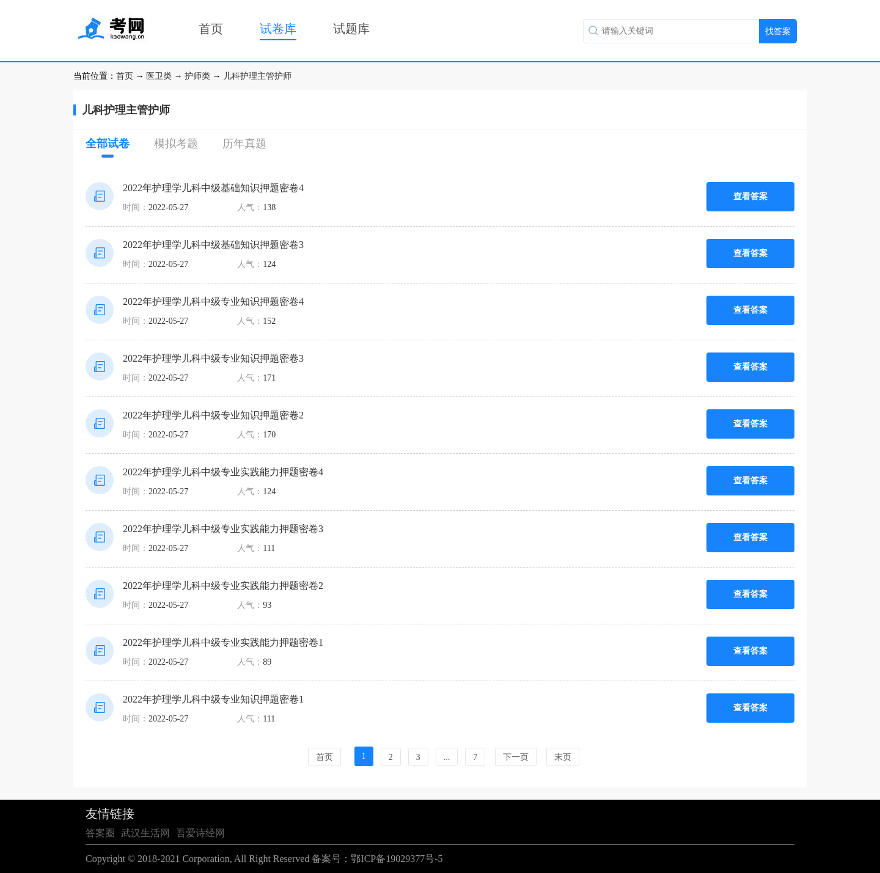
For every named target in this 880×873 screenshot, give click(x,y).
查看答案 (750, 196)
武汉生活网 (145, 833)
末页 (562, 757)
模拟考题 (176, 143)
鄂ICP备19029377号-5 (396, 858)
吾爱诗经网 (200, 833)
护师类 (197, 76)
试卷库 (278, 28)
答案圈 (100, 833)
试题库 (351, 28)
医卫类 (159, 76)
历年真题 (244, 143)
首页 (211, 28)
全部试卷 (108, 147)
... (447, 757)
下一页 (516, 757)
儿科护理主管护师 (257, 76)
